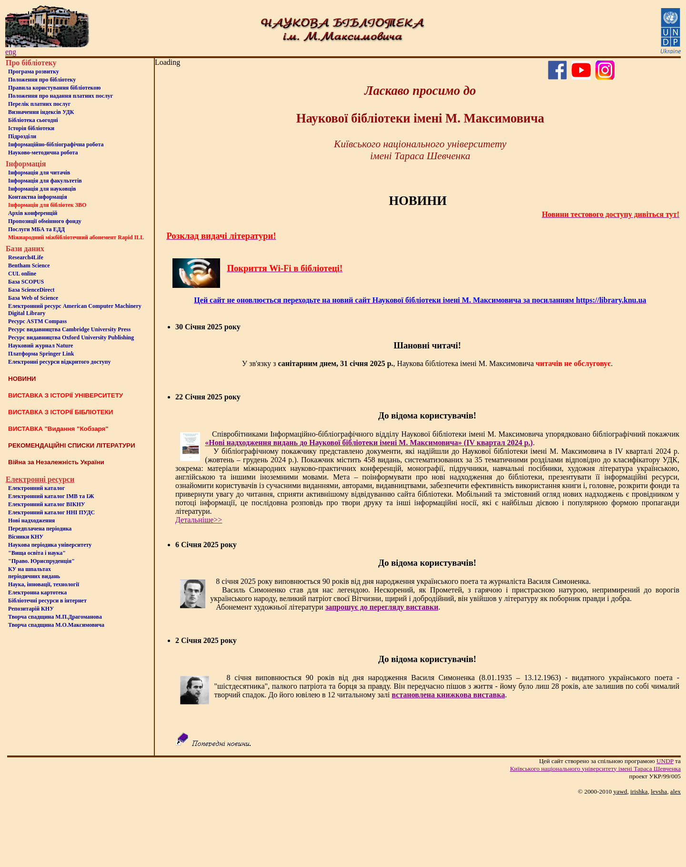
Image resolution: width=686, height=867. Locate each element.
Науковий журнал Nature (40, 345)
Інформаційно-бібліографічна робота (55, 144)
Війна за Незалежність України (56, 462)
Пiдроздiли (22, 136)
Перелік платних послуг (39, 104)
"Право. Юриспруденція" (41, 561)
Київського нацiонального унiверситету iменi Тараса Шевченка (595, 768)
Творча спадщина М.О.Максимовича (56, 625)
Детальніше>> (198, 520)
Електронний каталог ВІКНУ (46, 504)
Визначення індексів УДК (41, 112)
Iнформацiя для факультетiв (45, 180)
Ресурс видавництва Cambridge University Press (69, 329)
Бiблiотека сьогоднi (33, 120)
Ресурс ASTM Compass (37, 321)
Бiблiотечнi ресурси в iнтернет (47, 600)
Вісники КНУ (25, 536)
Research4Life (25, 257)
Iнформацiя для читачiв (39, 172)
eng (10, 52)
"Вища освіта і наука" (37, 553)
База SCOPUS (26, 281)
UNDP (665, 761)
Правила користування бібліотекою (54, 87)
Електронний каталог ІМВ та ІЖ (51, 496)
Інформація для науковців (42, 188)
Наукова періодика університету (49, 544)
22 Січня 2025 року (208, 397)
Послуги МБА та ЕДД (36, 229)
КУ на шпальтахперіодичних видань (34, 573)
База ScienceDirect (31, 289)
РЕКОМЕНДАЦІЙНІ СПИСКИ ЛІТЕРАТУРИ (71, 445)
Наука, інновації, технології (43, 584)
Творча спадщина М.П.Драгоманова (55, 616)
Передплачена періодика (39, 528)
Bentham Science (29, 265)
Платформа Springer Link (41, 353)
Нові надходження (31, 520)
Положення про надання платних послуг (60, 95)
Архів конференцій (33, 213)
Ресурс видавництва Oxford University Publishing (71, 337)
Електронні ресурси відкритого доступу (59, 361)
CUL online (22, 273)
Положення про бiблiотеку (42, 79)
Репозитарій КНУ (31, 608)
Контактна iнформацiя (37, 197)
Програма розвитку (33, 71)
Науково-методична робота (43, 152)
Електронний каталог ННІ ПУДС (51, 512)
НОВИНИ (22, 378)
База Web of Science (33, 298)
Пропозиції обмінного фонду (44, 221)
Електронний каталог (36, 488)
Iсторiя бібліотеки (31, 128)
